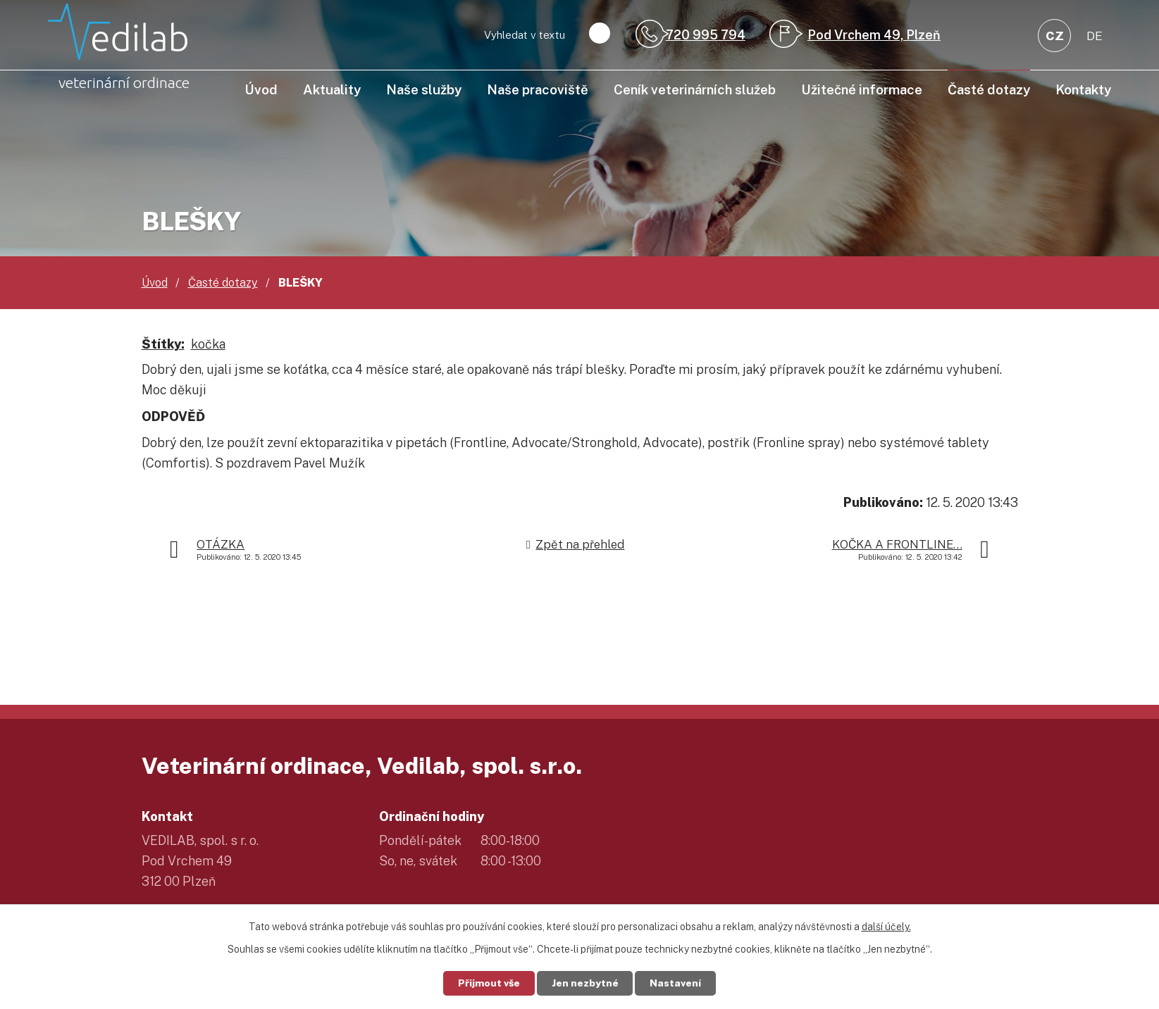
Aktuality (332, 89)
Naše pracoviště (537, 89)
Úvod (261, 89)
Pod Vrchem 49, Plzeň (874, 34)
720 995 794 (705, 34)
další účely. (886, 926)
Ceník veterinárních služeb (695, 89)
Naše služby (423, 89)
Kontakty (1083, 89)
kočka (208, 344)
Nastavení (676, 983)
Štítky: (163, 344)
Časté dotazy (989, 89)
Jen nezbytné (585, 983)
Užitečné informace (861, 89)
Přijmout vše (488, 983)
